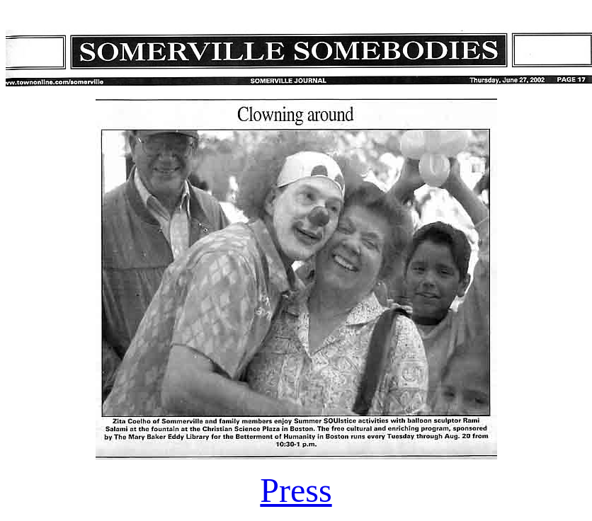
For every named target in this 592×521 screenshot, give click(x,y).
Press (295, 490)
